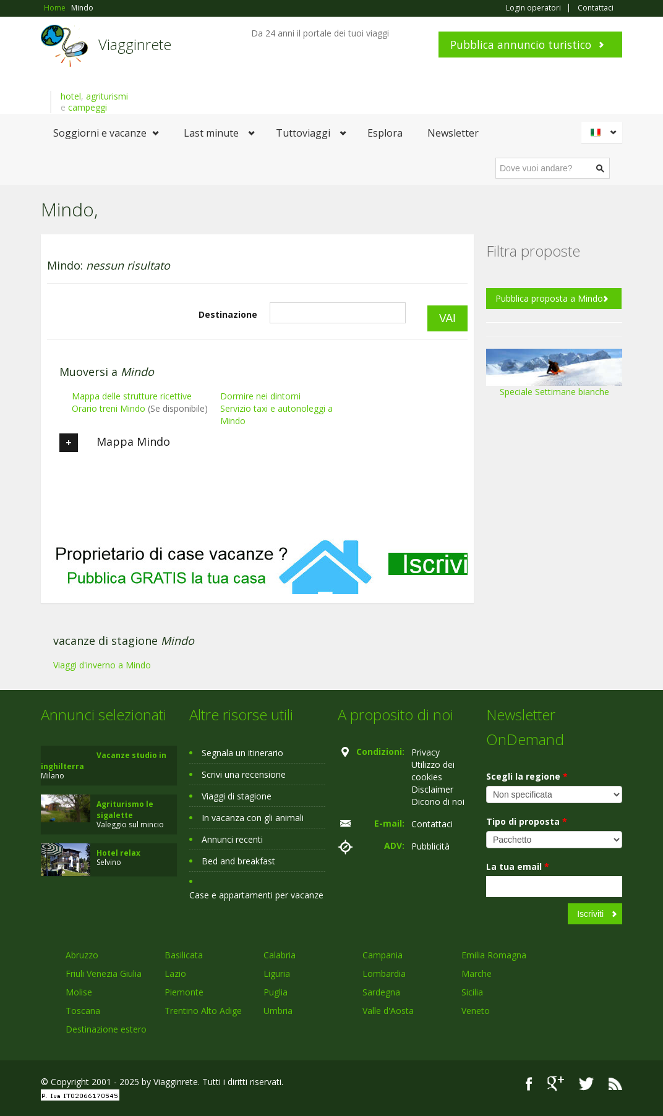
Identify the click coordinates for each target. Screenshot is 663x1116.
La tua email (517, 866)
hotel (71, 96)
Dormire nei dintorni (260, 396)
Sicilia (472, 992)
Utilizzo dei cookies (433, 771)
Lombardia (384, 973)
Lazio (175, 973)
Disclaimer (432, 789)
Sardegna (381, 992)
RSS (615, 1083)
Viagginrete (134, 44)
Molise (79, 992)
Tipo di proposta (526, 821)
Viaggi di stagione (237, 796)
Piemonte (184, 992)
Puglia (275, 992)
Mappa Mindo (114, 442)
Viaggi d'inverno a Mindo (102, 665)
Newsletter (453, 133)
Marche (476, 973)
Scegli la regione (527, 776)
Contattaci (596, 8)
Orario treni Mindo (108, 408)
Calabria (279, 955)
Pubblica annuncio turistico (520, 44)
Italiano (604, 132)
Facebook (529, 1083)
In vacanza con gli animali (253, 818)
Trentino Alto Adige (203, 1010)
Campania (382, 955)
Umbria (278, 1010)
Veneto (475, 1010)
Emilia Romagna (493, 955)
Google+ (555, 1083)
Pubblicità (430, 846)
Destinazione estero (106, 1029)
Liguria (276, 973)
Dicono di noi (437, 801)
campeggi (87, 107)
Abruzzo (82, 955)
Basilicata (184, 955)
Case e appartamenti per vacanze (256, 895)
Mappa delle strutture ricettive (132, 396)
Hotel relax (118, 853)
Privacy (425, 752)
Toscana (83, 1010)
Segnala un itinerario (242, 753)
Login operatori (533, 8)
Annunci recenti (232, 839)
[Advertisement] (257, 555)
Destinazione (228, 314)
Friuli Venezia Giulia (104, 973)
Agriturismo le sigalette (124, 809)
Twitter (586, 1083)
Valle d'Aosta (388, 1010)
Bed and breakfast (238, 861)
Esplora (385, 133)
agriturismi (107, 96)
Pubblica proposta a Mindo (549, 298)
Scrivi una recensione (244, 774)
